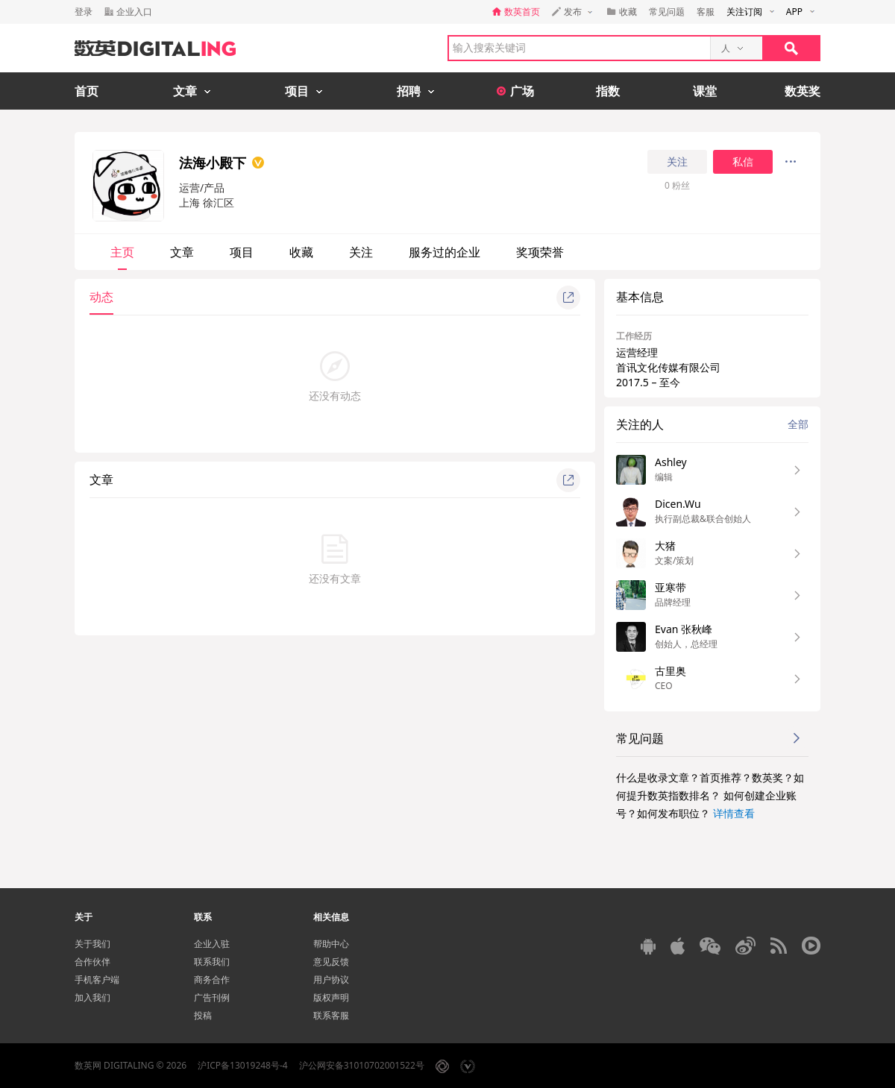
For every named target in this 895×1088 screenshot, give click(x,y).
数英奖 (802, 91)
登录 (83, 11)
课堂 (705, 91)
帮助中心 (331, 943)
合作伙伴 (92, 961)
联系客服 (331, 1015)
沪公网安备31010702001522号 (361, 1065)
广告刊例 (212, 997)
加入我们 (92, 997)
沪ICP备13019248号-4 (243, 1065)
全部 (798, 424)
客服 (706, 11)
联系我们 (212, 961)
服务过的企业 (444, 252)
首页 (86, 91)
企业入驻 (212, 943)
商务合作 (212, 979)
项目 (242, 252)
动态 (101, 297)
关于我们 (92, 943)
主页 (122, 252)
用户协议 (331, 979)
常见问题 (667, 11)
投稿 (203, 1015)
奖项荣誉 (540, 252)
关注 (677, 162)
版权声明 (331, 997)
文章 (182, 252)
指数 (608, 91)
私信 (742, 162)
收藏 (301, 252)
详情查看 (734, 813)
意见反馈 (331, 961)
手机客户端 (97, 979)
